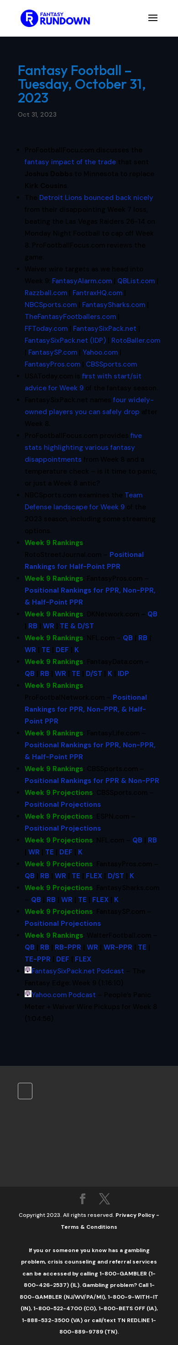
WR (48, 626)
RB (32, 626)
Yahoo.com (100, 352)
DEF (62, 649)
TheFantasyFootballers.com (70, 316)
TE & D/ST (77, 626)
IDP (123, 673)
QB (152, 614)
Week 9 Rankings (54, 542)
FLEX (94, 875)
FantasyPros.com (52, 364)
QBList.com (136, 281)
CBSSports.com (111, 364)
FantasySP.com (52, 352)
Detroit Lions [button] (60, 197)
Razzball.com (46, 292)
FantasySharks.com (113, 304)
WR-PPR (118, 947)
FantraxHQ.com (97, 292)
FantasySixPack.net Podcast (77, 971)
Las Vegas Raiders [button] (94, 221)
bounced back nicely (96, 197)
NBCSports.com (51, 304)
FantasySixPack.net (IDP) (65, 340)
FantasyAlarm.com (82, 281)
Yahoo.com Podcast (63, 994)
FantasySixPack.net (104, 328)
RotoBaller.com (135, 340)
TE (46, 649)
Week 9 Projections (59, 792)
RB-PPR (68, 947)
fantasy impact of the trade (70, 162)
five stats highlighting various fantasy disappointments (83, 447)
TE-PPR (38, 959)
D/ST (94, 673)
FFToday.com (46, 328)
